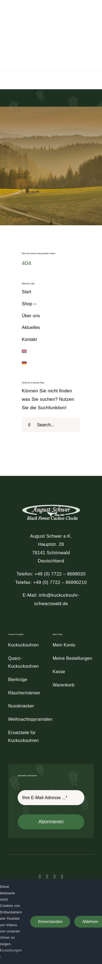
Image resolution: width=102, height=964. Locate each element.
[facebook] (40, 876)
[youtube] (62, 876)
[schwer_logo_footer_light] (51, 504)
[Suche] (29, 424)
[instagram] (55, 876)
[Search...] (51, 424)
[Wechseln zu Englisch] (51, 352)
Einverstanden (50, 921)
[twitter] (47, 876)
